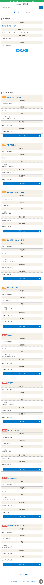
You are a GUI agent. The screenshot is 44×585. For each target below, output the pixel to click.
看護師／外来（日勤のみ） (14, 97)
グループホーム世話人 (13, 287)
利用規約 (33, 581)
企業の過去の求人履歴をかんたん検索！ (22, 1)
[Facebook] (22, 50)
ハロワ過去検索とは (12, 581)
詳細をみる (29, 136)
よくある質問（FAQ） (24, 581)
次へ (26, 574)
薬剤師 (10, 335)
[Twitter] (18, 50)
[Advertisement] (22, 71)
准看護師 (10, 383)
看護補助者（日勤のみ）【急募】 (16, 192)
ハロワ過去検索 (22, 4)
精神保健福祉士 (11, 145)
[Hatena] (26, 50)
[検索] (41, 7)
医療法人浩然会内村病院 (9, 26)
